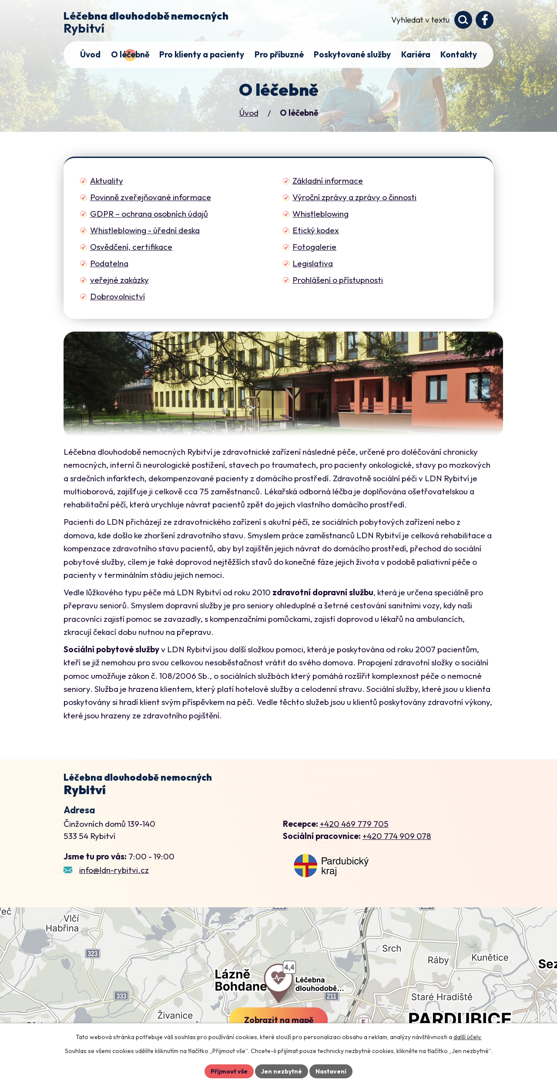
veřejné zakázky (119, 280)
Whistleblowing (320, 213)
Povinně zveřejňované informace (150, 197)
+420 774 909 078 (396, 836)
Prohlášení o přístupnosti (337, 280)
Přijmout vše (229, 1071)
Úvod (248, 112)
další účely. (467, 1037)
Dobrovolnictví (117, 296)
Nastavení (330, 1071)
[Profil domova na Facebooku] (484, 20)
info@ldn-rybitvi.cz (114, 870)
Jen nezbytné (281, 1071)
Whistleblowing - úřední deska (145, 230)
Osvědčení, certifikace (131, 247)
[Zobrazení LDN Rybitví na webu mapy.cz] (331, 866)
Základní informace (327, 180)
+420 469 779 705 (354, 824)
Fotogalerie (314, 247)
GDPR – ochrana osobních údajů (149, 213)
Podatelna (109, 263)
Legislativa (312, 263)
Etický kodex (315, 230)
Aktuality (106, 180)
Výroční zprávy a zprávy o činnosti (354, 197)
